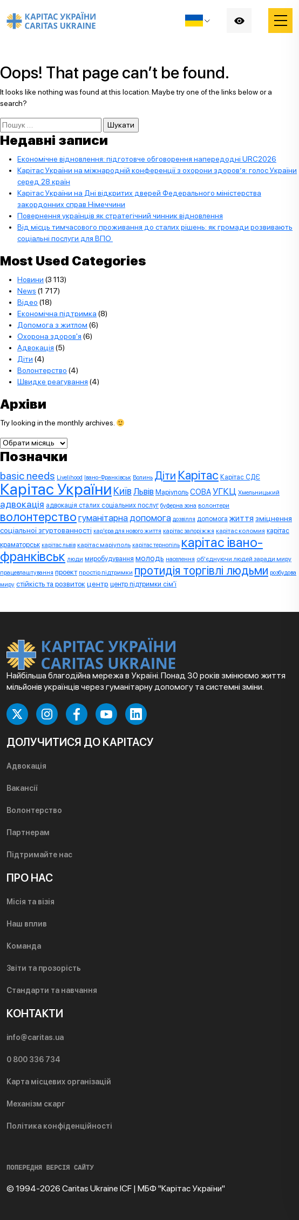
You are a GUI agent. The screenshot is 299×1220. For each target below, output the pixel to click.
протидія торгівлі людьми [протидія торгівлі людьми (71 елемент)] (201, 570)
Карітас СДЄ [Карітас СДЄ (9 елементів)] (240, 477)
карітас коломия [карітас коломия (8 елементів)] (240, 531)
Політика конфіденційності (59, 1126)
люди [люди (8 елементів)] (75, 559)
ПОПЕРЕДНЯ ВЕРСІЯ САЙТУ (50, 1168)
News (26, 290)
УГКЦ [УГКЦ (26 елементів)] (224, 491)
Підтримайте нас (39, 854)
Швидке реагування (52, 381)
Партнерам (28, 832)
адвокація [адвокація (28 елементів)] (22, 504)
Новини (30, 279)
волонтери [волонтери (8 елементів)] (213, 505)
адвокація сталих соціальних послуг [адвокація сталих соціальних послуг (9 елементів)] (102, 505)
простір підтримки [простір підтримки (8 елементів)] (106, 572)
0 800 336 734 (33, 1059)
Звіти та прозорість (43, 968)
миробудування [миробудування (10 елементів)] (109, 559)
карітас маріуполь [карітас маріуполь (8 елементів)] (104, 545)
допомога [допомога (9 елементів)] (212, 519)
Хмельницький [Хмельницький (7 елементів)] (259, 492)
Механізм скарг (35, 1103)
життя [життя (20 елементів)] (241, 518)
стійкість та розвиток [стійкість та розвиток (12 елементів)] (50, 583)
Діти (25, 359)
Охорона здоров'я (49, 336)
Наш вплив (26, 923)
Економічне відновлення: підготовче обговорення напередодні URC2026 (146, 159)
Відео (27, 302)
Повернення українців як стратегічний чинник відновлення (120, 215)
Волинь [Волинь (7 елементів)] (143, 477)
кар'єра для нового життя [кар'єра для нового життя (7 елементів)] (127, 531)
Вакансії (22, 788)
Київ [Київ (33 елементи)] (122, 491)
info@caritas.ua (35, 1037)
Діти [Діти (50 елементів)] (165, 475)
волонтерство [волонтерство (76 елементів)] (38, 517)
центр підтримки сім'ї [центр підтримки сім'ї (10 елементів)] (143, 584)
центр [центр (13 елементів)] (97, 583)
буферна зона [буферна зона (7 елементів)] (178, 505)
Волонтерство (42, 370)
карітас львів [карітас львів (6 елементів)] (59, 545)
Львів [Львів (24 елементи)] (143, 491)
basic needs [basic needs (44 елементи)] (27, 475)
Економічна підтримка (57, 313)
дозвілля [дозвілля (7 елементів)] (184, 519)
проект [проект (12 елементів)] (66, 572)
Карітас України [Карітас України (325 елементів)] (56, 488)
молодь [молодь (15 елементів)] (149, 558)
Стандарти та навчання (51, 990)
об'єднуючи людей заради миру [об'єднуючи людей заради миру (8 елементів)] (243, 559)
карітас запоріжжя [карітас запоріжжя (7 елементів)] (188, 531)
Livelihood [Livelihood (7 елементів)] (70, 477)
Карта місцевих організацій (58, 1081)
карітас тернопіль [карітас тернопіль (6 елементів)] (156, 545)
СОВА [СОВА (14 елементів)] (200, 491)
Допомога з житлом (52, 325)
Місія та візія (30, 901)
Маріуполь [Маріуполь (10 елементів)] (171, 492)
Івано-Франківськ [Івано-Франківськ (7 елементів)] (107, 477)
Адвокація (35, 347)
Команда (23, 946)
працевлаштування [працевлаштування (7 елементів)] (26, 572)
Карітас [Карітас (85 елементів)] (198, 475)
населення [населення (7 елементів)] (180, 559)
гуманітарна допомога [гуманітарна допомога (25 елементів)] (124, 517)
